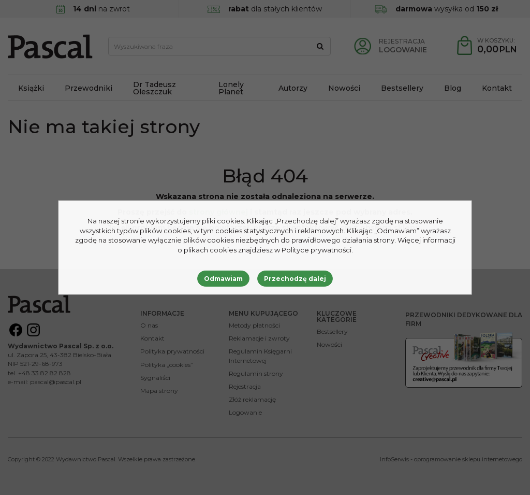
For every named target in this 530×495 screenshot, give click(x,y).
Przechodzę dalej (295, 278)
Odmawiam (223, 278)
